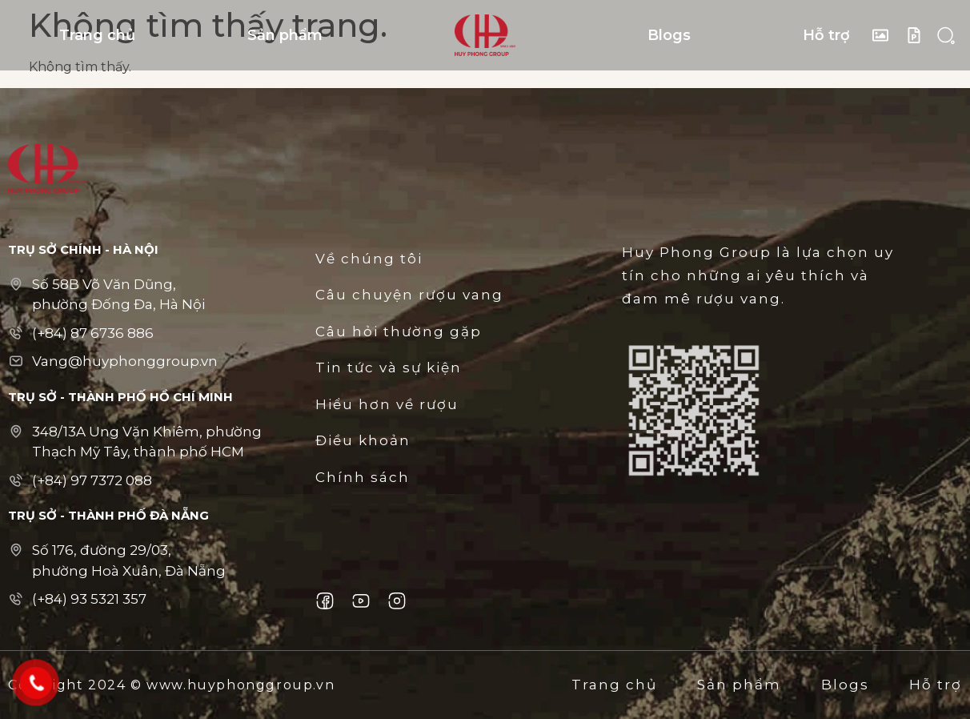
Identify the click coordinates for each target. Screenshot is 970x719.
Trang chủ (97, 35)
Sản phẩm (285, 35)
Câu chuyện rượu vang (409, 295)
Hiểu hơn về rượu (387, 404)
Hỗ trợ (826, 35)
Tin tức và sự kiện (388, 368)
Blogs (669, 35)
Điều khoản (363, 440)
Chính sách (362, 477)
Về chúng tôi (369, 259)
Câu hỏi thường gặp (398, 331)
